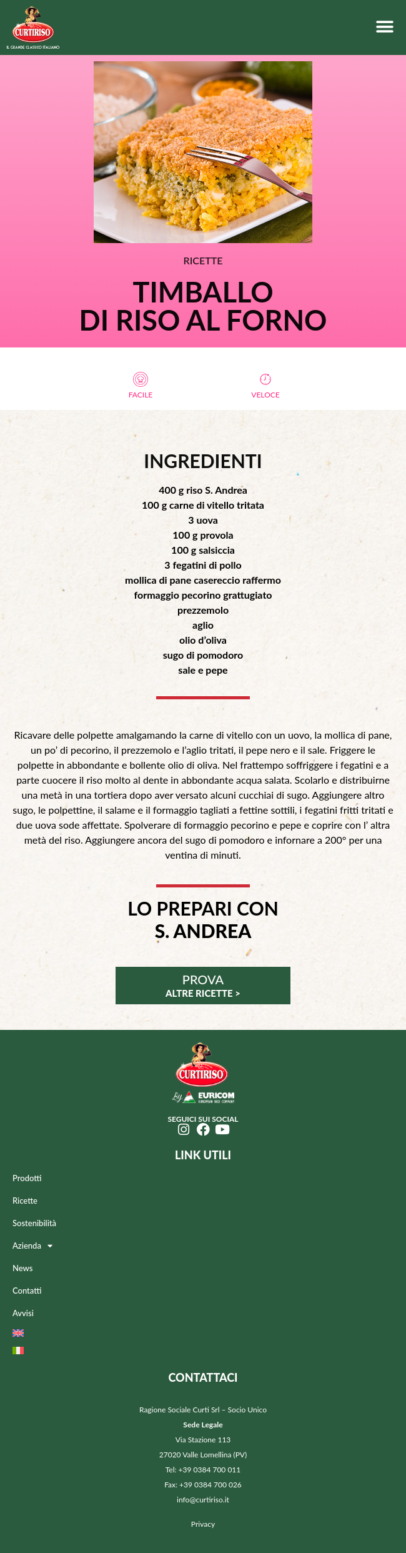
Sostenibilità (34, 1223)
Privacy (203, 1524)
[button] (384, 26)
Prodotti (26, 1178)
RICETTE (203, 260)
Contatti (26, 1291)
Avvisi (23, 1313)
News (22, 1268)
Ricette (24, 1201)
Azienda (32, 1246)
